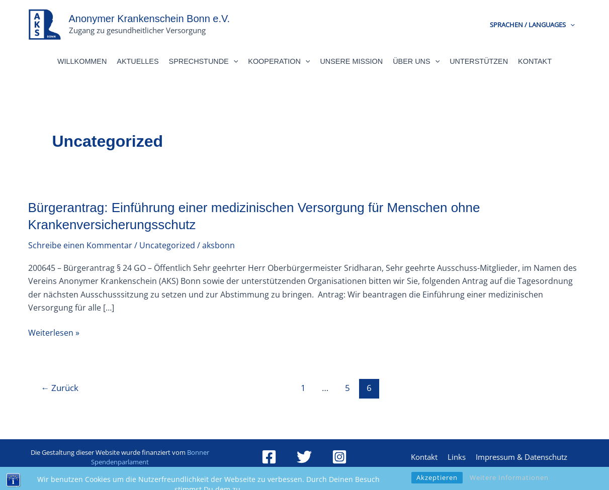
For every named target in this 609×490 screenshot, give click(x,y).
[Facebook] (269, 456)
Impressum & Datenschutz (521, 457)
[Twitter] (304, 456)
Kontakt (535, 61)
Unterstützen (479, 61)
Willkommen (82, 61)
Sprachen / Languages (532, 24)
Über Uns (416, 61)
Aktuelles (137, 61)
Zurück (59, 388)
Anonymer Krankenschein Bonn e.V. (149, 18)
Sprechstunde (203, 61)
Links (457, 457)
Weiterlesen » (53, 332)
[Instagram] (339, 456)
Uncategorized (167, 245)
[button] (570, 24)
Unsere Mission (351, 61)
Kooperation (279, 61)
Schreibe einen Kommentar (80, 245)
